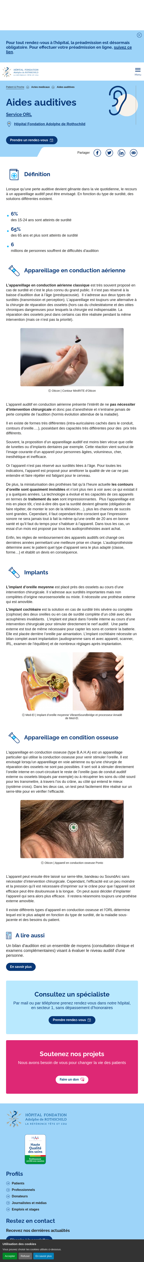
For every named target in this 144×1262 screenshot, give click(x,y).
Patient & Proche (15, 87)
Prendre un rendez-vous (31, 140)
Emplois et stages (25, 1209)
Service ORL (19, 114)
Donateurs (20, 1196)
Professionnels (23, 1189)
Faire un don (72, 1079)
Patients (18, 1183)
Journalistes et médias (29, 1203)
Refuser (25, 1256)
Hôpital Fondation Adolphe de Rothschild (49, 124)
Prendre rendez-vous (72, 1020)
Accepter (10, 1256)
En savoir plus (43, 1256)
